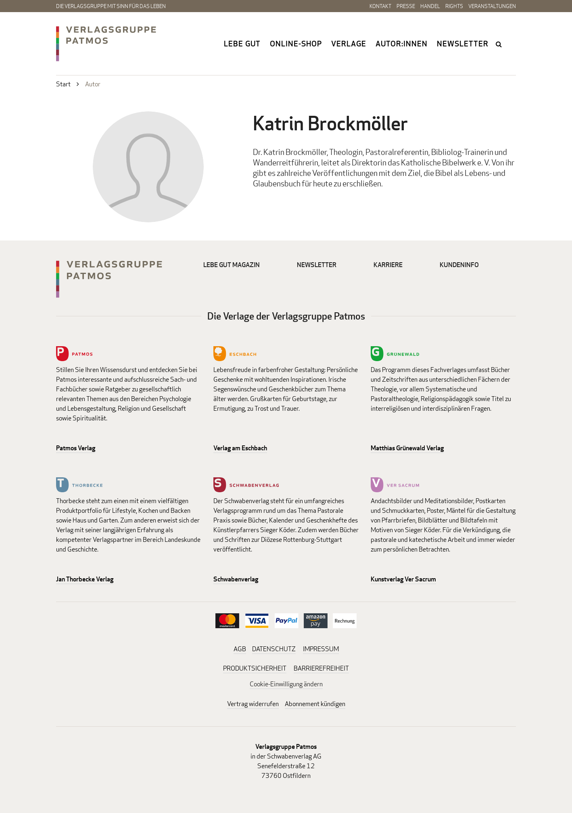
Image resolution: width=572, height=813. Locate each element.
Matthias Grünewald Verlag (407, 448)
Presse (406, 6)
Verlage (348, 43)
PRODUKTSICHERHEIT (254, 668)
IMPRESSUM (321, 649)
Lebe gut (242, 43)
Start (63, 84)
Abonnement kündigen (315, 704)
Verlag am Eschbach (240, 448)
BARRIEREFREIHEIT (321, 668)
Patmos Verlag (75, 448)
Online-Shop (296, 43)
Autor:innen (402, 43)
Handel (430, 6)
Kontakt (380, 6)
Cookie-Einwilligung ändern (286, 684)
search (499, 44)
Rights (454, 6)
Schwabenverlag (235, 579)
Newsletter (462, 43)
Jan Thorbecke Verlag (84, 579)
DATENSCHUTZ (274, 649)
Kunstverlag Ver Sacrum (403, 579)
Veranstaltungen (492, 6)
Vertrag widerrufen (253, 704)
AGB (240, 649)
